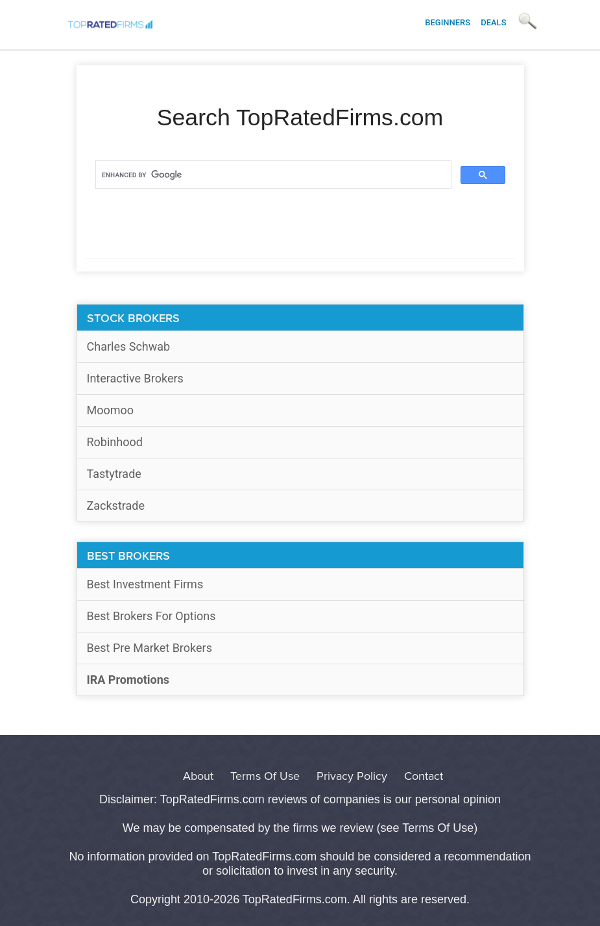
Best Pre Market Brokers (149, 648)
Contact (423, 776)
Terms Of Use (265, 776)
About (198, 776)
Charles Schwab (129, 346)
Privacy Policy (352, 776)
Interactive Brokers (135, 378)
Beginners (447, 22)
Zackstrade (116, 505)
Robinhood (115, 442)
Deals (493, 22)
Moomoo (110, 410)
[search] (272, 175)
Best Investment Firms (145, 584)
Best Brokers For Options (151, 616)
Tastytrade (114, 474)
